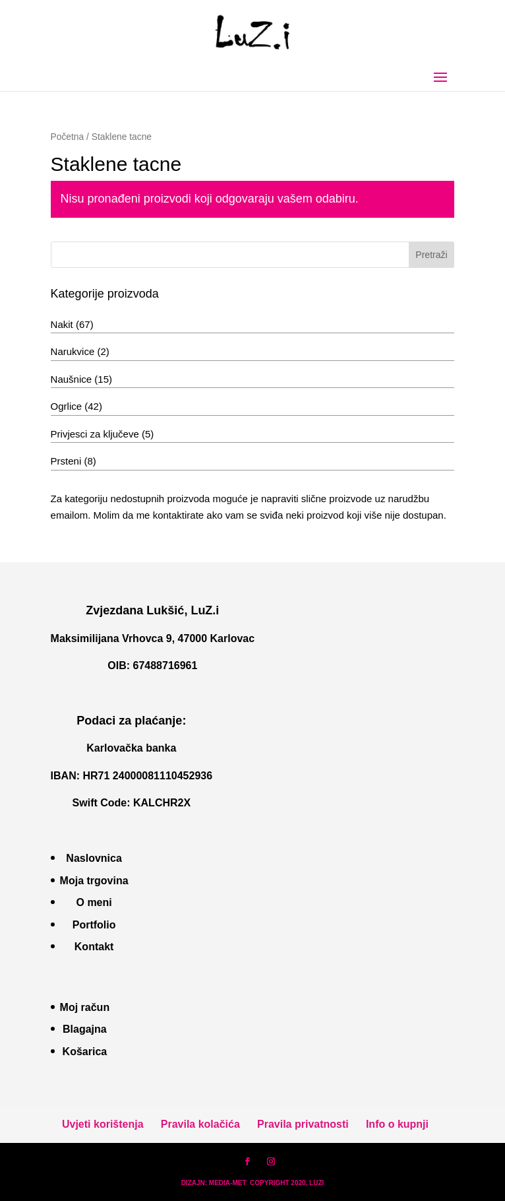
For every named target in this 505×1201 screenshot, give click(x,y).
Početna (67, 137)
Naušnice (71, 379)
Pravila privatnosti (303, 1124)
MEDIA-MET (228, 1182)
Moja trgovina (94, 880)
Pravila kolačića (200, 1124)
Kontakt (94, 946)
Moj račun (85, 1007)
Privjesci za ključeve (95, 433)
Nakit (62, 324)
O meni (93, 902)
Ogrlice (66, 406)
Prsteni (66, 461)
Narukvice (73, 351)
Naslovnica (93, 858)
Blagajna (85, 1029)
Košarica (85, 1051)
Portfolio (94, 924)
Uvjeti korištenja (103, 1124)
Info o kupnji (397, 1124)
